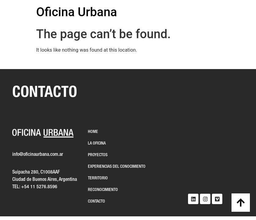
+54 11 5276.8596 (39, 187)
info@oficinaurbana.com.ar (37, 154)
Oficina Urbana (76, 12)
